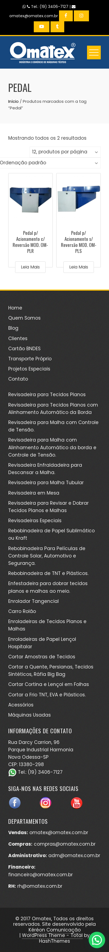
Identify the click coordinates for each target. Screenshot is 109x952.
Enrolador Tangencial (33, 601)
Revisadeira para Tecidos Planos (47, 394)
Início (13, 101)
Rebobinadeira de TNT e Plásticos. (48, 573)
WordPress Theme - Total (52, 935)
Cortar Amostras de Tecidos (41, 656)
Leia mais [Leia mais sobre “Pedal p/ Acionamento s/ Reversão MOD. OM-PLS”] (78, 267)
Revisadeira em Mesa (33, 493)
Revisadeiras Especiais (35, 520)
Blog (13, 328)
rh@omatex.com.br (39, 886)
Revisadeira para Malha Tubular (46, 482)
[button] (97, 940)
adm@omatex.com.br (74, 855)
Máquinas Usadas (29, 715)
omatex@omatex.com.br (58, 832)
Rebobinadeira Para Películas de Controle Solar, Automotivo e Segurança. (46, 555)
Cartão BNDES (24, 348)
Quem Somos (24, 318)
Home (15, 308)
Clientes (17, 338)
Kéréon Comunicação (55, 930)
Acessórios (20, 705)
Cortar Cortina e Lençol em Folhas (48, 684)
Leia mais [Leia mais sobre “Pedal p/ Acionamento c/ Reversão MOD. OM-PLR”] (30, 267)
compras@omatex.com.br (65, 844)
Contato (18, 379)
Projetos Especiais (29, 369)
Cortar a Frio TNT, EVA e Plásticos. (47, 694)
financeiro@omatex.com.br (40, 874)
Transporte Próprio (30, 358)
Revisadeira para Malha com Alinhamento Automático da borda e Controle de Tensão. (52, 447)
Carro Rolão (22, 611)
